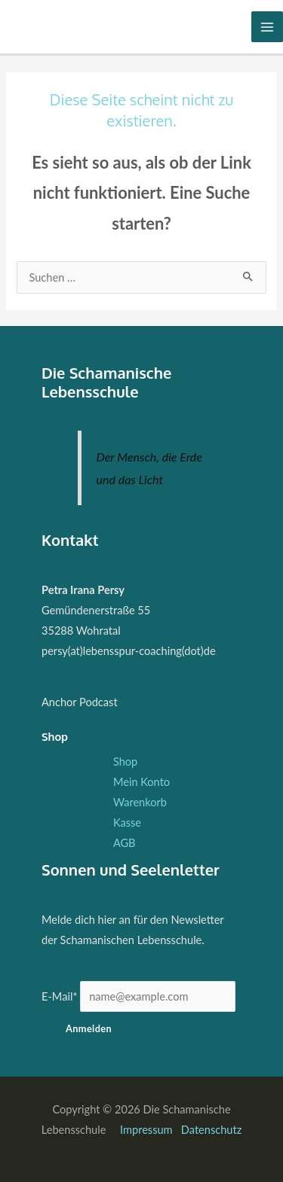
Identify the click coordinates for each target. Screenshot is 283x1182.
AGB (124, 842)
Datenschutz (211, 1129)
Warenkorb (140, 802)
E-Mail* (60, 996)
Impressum (147, 1129)
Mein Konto (141, 781)
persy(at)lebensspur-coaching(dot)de (129, 650)
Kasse (127, 822)
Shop (125, 761)
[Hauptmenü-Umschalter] (267, 27)
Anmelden (89, 1028)
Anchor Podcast (80, 702)
